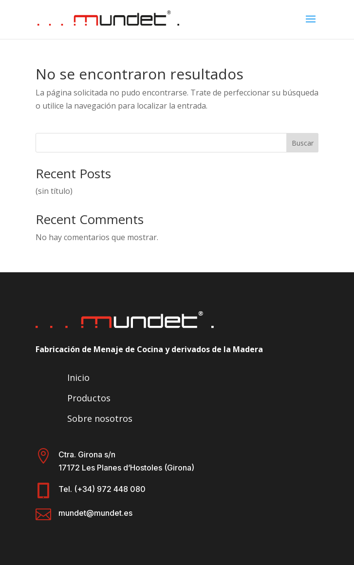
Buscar (303, 143)
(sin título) (54, 191)
